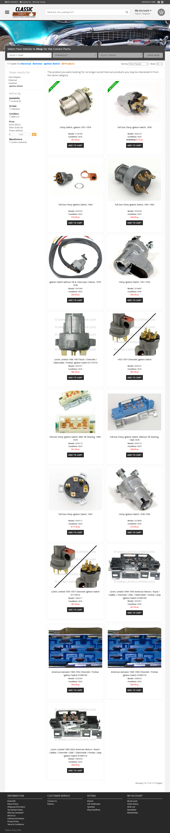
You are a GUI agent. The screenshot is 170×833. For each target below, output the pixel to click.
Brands (90, 801)
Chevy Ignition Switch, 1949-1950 (134, 514)
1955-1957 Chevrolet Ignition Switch (134, 359)
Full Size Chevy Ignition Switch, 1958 (134, 127)
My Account (132, 801)
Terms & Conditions (15, 824)
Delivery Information (15, 818)
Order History (132, 804)
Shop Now (153, 55)
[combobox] (29, 55)
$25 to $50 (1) (15, 125)
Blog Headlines (93, 810)
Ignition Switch (52, 63)
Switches (37, 63)
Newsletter (131, 810)
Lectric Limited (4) (18, 142)
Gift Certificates (93, 804)
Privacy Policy (13, 821)
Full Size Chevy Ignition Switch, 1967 (75, 514)
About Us (11, 816)
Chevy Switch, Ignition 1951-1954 (75, 127)
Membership (132, 813)
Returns (50, 804)
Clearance (14, 109)
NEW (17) (14, 117)
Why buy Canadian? (15, 813)
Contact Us (25, 2)
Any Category (14, 77)
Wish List (131, 807)
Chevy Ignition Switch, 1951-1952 (134, 282)
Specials (91, 807)
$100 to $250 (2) (16, 131)
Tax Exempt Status (15, 810)
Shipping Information (16, 807)
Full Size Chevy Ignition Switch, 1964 (75, 204)
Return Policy (12, 804)
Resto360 (11, 801)
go (34, 134)
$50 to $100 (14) (16, 127)
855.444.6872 (11, 2)
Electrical (26, 63)
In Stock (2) (15, 101)
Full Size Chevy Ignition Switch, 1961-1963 (134, 204)
